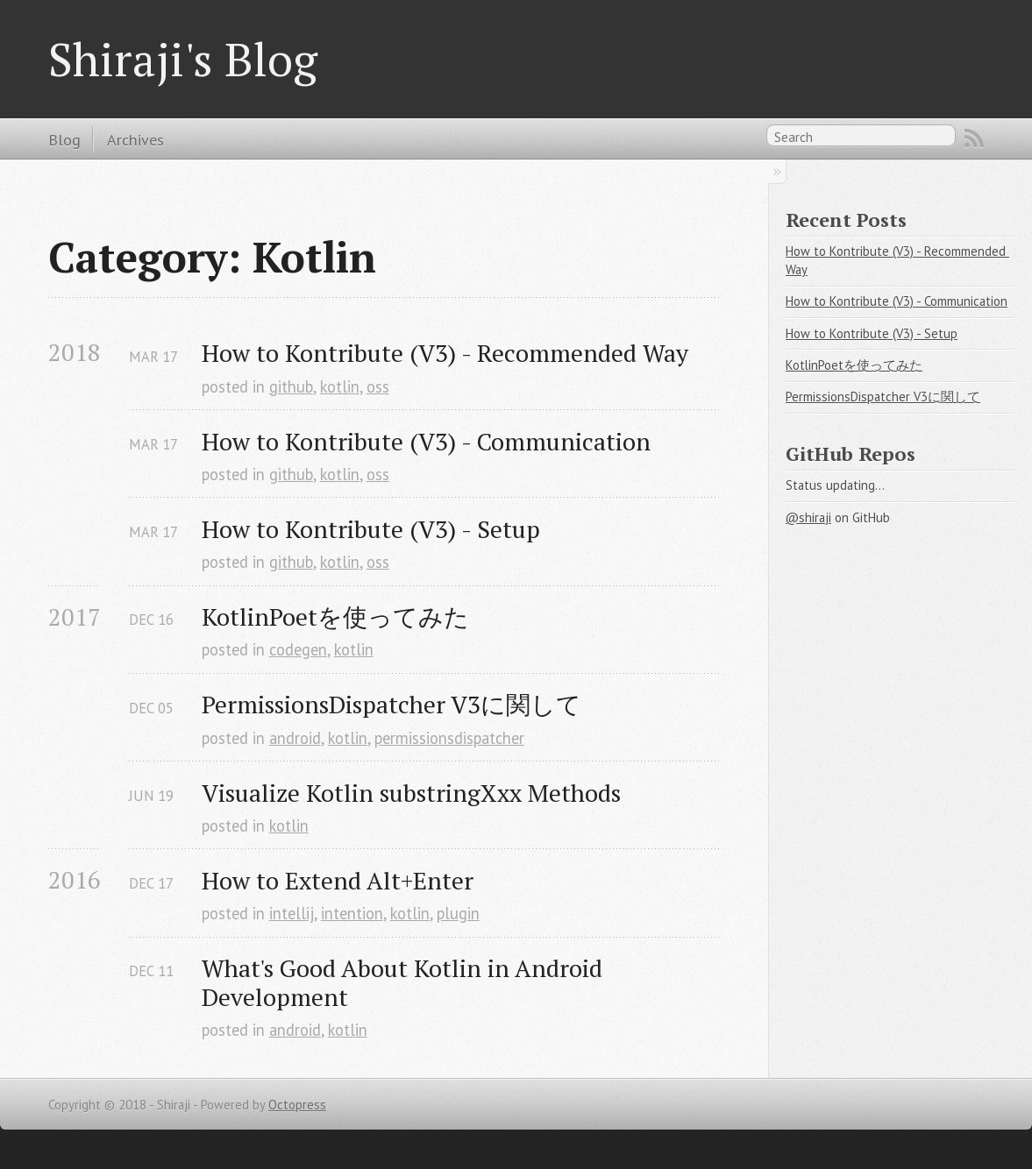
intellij (291, 913)
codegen (298, 649)
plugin (458, 913)
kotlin (339, 386)
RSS (974, 138)
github (291, 386)
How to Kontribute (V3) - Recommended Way (445, 352)
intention (352, 913)
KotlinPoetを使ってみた (335, 616)
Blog (64, 139)
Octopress (297, 1104)
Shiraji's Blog (182, 58)
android (295, 737)
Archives (135, 139)
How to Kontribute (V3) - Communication (426, 441)
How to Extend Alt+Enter (337, 880)
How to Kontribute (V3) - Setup (371, 528)
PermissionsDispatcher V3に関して (391, 704)
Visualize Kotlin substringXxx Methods (411, 792)
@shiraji (808, 517)
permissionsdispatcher (449, 737)
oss (378, 386)
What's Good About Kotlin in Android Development (405, 982)
